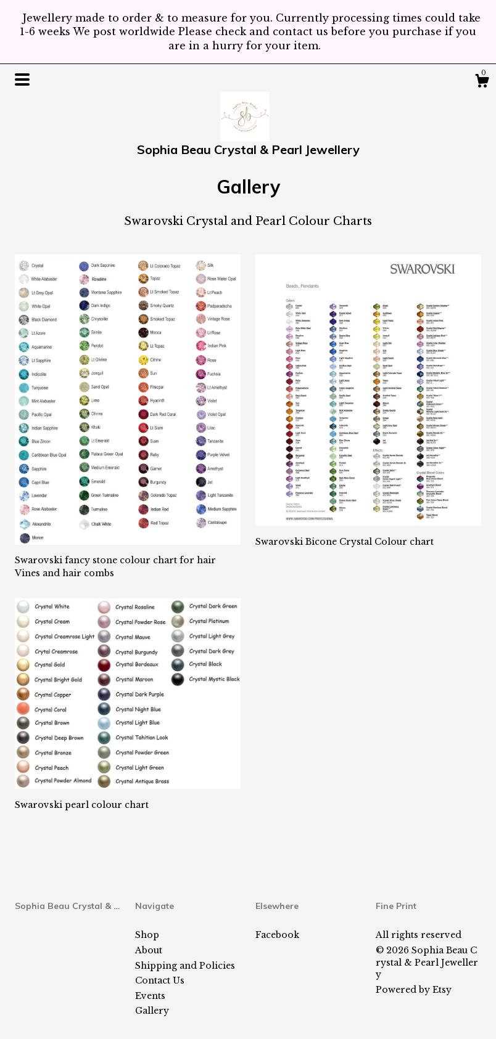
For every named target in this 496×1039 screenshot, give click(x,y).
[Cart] (482, 82)
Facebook (277, 934)
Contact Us (159, 980)
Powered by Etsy (414, 989)
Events (150, 995)
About (148, 950)
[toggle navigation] (22, 79)
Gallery (152, 1010)
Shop (147, 934)
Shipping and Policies (185, 965)
